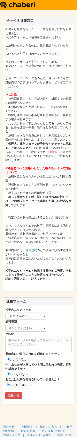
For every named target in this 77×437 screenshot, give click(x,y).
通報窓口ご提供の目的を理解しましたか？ (32, 354)
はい (23, 359)
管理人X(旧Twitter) (39, 435)
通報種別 (11, 321)
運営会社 (9, 426)
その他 (9, 333)
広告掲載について (53, 430)
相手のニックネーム (18, 309)
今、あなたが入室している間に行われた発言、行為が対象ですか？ (38, 366)
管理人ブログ (11, 435)
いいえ (12, 359)
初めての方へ (48, 426)
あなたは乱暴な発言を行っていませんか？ (32, 379)
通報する (14, 395)
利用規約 (31, 250)
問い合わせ (28, 430)
